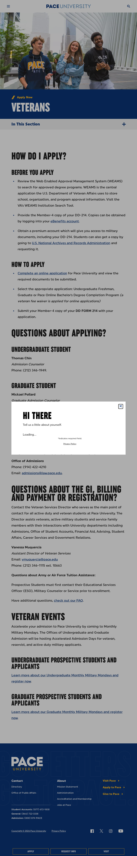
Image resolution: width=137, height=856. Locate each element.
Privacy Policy (69, 444)
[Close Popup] (120, 406)
